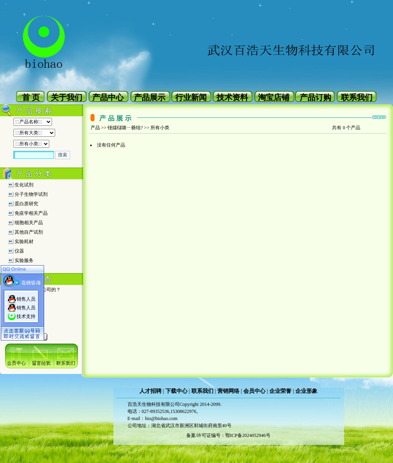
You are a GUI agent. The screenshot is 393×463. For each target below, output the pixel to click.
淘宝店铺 (273, 97)
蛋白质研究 (26, 203)
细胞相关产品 (29, 222)
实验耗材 (24, 241)
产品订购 (315, 97)
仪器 (19, 251)
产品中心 (108, 97)
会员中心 (254, 391)
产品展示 (149, 97)
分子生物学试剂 (31, 194)
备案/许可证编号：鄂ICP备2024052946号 (228, 435)
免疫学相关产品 (31, 213)
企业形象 (306, 391)
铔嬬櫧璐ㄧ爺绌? (125, 127)
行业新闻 (191, 97)
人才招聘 (150, 391)
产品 (95, 127)
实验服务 (24, 260)
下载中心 (176, 391)
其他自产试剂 (29, 232)
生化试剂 (24, 185)
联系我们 (357, 97)
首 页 (31, 97)
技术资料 (232, 97)
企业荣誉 (280, 391)
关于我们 (66, 97)
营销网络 (228, 391)
